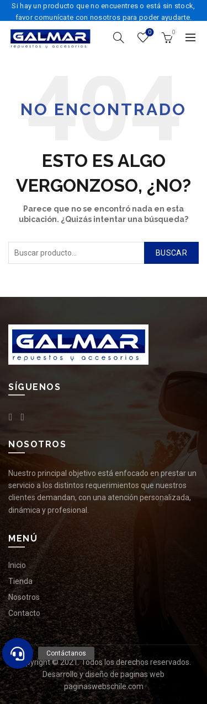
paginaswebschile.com (104, 686)
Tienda (20, 581)
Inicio (17, 565)
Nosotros (24, 597)
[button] (17, 653)
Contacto (24, 613)
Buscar (171, 252)
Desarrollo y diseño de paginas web (103, 674)
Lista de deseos (149, 32)
